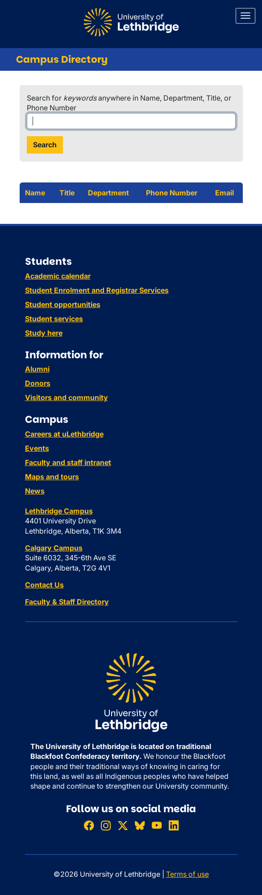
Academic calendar (58, 275)
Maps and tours (52, 476)
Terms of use (187, 874)
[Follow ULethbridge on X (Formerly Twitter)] (123, 825)
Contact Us (44, 584)
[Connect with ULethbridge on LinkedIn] (173, 825)
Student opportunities (62, 304)
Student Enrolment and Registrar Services (97, 290)
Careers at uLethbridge (64, 433)
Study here (43, 332)
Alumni (37, 368)
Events (37, 448)
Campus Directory (62, 59)
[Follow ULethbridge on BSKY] (140, 825)
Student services (54, 318)
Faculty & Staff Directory (67, 601)
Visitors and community (66, 397)
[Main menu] (245, 16)
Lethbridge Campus (59, 510)
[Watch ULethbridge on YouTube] (157, 825)
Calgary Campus (54, 547)
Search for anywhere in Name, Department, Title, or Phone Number (129, 102)
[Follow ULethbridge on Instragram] (106, 825)
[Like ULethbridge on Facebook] (89, 825)
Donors (37, 383)
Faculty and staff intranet (68, 462)
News (35, 490)
